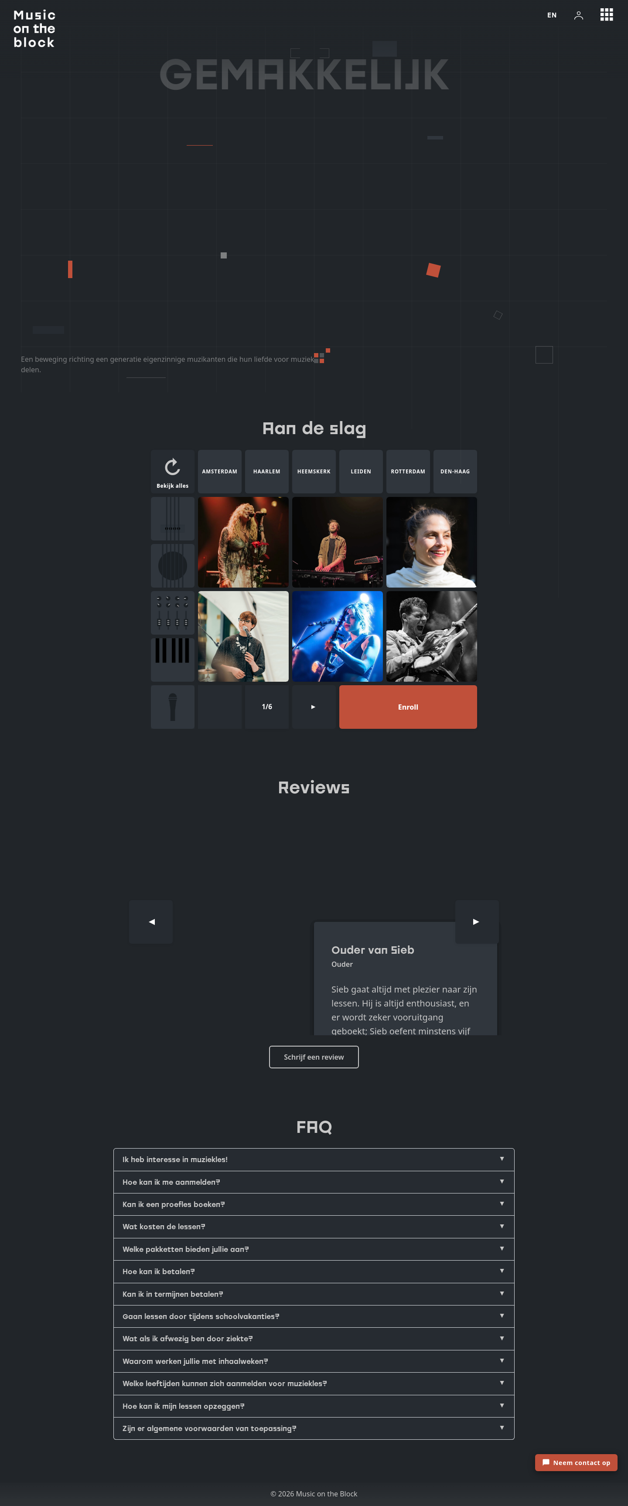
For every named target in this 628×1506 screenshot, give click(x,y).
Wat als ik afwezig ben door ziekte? (188, 1338)
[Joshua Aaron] (337, 542)
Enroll (408, 707)
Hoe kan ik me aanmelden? (171, 1182)
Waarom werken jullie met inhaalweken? (195, 1361)
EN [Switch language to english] (551, 15)
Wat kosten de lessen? (164, 1226)
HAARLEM (267, 471)
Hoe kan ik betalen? (159, 1271)
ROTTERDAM (408, 471)
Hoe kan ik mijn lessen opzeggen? (184, 1406)
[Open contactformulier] (576, 1462)
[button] (173, 471)
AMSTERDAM (219, 471)
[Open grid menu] (607, 14)
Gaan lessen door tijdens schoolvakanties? (201, 1316)
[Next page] (314, 707)
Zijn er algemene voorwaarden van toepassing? (210, 1428)
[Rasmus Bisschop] (431, 636)
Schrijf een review (314, 1057)
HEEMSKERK (314, 471)
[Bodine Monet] (243, 542)
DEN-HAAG (455, 471)
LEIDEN (361, 471)
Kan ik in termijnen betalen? (173, 1294)
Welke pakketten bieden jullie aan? (186, 1249)
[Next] (477, 922)
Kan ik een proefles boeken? (174, 1204)
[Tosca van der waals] (337, 636)
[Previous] (151, 922)
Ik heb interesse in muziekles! (175, 1159)
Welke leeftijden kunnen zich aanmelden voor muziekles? (225, 1383)
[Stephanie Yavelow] (431, 542)
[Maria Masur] (243, 636)
